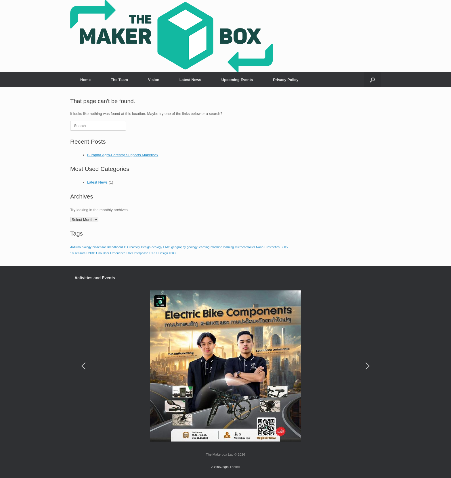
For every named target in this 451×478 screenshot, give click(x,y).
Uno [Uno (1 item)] (99, 253)
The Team (119, 80)
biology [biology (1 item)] (86, 247)
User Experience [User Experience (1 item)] (114, 253)
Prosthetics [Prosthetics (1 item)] (272, 247)
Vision (153, 80)
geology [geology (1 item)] (192, 247)
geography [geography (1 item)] (178, 247)
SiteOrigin (221, 467)
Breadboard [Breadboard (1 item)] (115, 247)
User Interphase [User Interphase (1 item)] (137, 253)
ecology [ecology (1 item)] (157, 247)
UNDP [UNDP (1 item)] (90, 253)
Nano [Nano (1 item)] (259, 247)
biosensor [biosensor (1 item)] (99, 247)
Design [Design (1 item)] (145, 247)
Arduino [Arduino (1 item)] (75, 247)
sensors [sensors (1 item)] (79, 253)
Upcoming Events (237, 80)
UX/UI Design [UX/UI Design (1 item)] (158, 253)
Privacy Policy (285, 80)
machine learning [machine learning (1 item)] (222, 247)
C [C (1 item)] (125, 247)
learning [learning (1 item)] (203, 247)
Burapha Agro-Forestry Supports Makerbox (122, 155)
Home (85, 80)
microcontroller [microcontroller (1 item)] (245, 247)
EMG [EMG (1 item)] (166, 247)
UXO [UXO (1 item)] (172, 253)
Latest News (190, 80)
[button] (372, 79)
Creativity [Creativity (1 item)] (133, 247)
